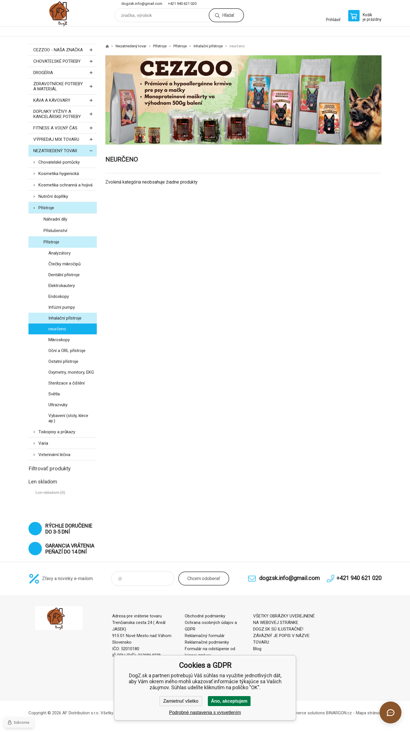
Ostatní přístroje (63, 361)
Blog (257, 648)
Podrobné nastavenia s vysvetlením (205, 712)
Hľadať (228, 15)
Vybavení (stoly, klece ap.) (68, 418)
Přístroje (46, 207)
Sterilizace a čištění (66, 383)
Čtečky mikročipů (64, 264)
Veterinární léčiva (54, 454)
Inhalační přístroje (64, 318)
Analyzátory (59, 253)
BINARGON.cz (339, 712)
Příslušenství (55, 230)
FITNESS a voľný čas (65, 127)
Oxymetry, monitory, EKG (71, 372)
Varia (43, 443)
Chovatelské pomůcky (59, 162)
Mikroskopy (59, 339)
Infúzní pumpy (61, 307)
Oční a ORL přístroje (66, 350)
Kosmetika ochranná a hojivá (65, 185)
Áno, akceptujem (229, 701)
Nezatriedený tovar (65, 150)
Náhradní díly (55, 219)
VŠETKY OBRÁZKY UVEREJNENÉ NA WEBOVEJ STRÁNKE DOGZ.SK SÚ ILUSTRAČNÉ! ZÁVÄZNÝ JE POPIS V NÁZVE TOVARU (284, 629)
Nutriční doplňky (53, 196)
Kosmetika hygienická (58, 173)
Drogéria (65, 72)
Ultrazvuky (57, 404)
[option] (243, 100)
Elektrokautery (61, 285)
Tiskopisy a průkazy (56, 431)
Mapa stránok (369, 712)
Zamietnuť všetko (180, 701)
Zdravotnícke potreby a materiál (65, 86)
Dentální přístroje (64, 274)
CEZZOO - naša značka (65, 49)
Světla (54, 393)
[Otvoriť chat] (390, 712)
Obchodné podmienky (205, 616)
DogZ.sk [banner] (62, 13)
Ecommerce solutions (304, 712)
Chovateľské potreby (65, 61)
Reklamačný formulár (205, 635)
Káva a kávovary (65, 100)
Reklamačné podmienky (207, 642)
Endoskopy (58, 296)
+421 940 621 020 (182, 3)
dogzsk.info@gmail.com (141, 3)
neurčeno (57, 329)
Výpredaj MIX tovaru (65, 139)
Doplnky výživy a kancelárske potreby (65, 114)
